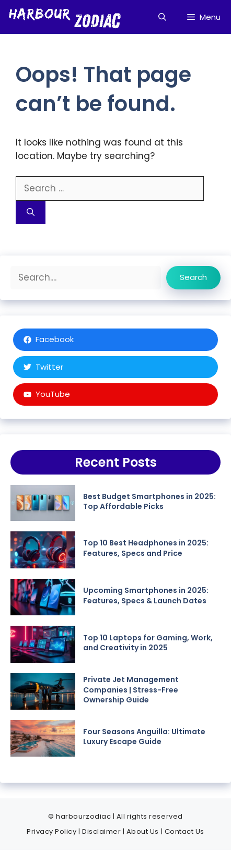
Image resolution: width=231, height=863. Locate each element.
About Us (142, 831)
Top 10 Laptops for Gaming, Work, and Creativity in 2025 (148, 643)
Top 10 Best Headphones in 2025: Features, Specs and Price (146, 548)
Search (193, 277)
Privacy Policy (51, 831)
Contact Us (184, 831)
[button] (162, 17)
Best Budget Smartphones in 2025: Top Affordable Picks (149, 501)
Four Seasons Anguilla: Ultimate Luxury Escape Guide (144, 736)
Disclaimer (101, 831)
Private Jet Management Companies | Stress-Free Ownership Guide (131, 689)
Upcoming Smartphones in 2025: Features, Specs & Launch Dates (146, 595)
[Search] (30, 212)
